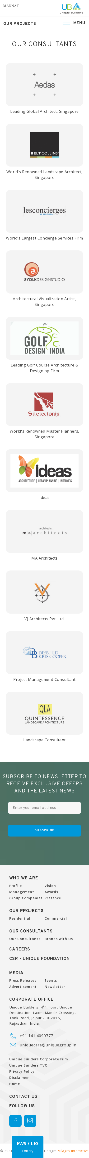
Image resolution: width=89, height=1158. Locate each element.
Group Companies (25, 898)
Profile (15, 885)
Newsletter (55, 986)
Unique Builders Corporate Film (38, 1059)
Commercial (56, 918)
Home (14, 1083)
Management (21, 892)
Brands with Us (59, 938)
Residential (19, 918)
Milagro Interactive (73, 1151)
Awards (51, 892)
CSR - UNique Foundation (39, 959)
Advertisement (23, 986)
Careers (19, 949)
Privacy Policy (22, 1071)
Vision (50, 885)
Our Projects (19, 23)
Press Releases (22, 980)
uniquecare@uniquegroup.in (48, 1045)
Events (51, 980)
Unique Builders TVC (28, 1065)
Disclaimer (19, 1077)
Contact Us (23, 1096)
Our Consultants (24, 938)
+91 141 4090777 (36, 1035)
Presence (53, 898)
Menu (79, 23)
